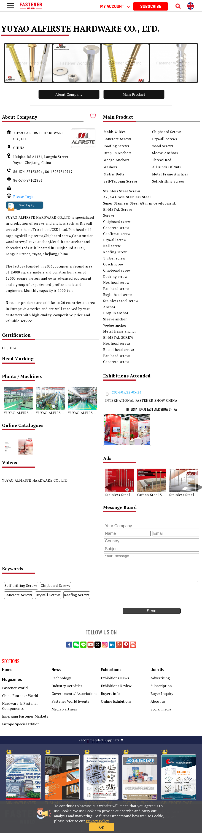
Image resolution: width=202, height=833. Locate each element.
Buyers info (110, 693)
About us (158, 701)
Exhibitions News (115, 677)
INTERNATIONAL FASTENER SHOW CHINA (151, 409)
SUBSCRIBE (150, 6)
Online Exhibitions (116, 701)
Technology (61, 677)
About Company (68, 94)
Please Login (24, 196)
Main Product (134, 94)
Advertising (160, 677)
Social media (161, 709)
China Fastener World (20, 695)
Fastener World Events (70, 701)
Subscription (161, 685)
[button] (105, 484)
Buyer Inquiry (162, 693)
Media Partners (64, 709)
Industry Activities (66, 685)
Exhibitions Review (116, 685)
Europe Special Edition (21, 723)
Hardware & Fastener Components (20, 706)
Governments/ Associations (74, 693)
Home (7, 670)
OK (155, 818)
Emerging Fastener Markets (25, 716)
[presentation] (138, 595)
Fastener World (15, 687)
